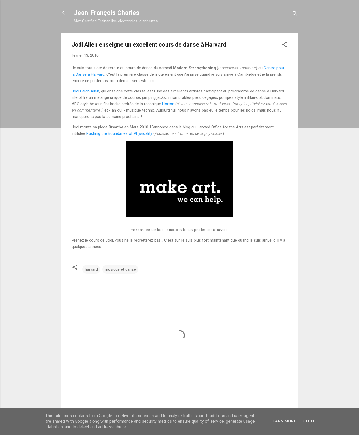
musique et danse (120, 269)
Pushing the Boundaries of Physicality (119, 133)
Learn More (283, 421)
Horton (168, 103)
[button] (284, 45)
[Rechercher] (295, 14)
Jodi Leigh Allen (85, 91)
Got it (308, 421)
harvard (91, 269)
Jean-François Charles (106, 13)
